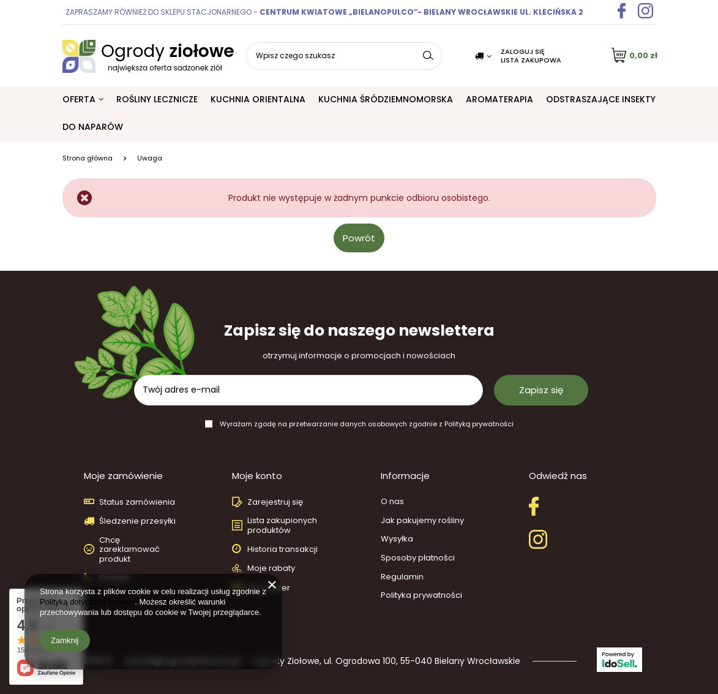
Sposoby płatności (418, 558)
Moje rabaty (271, 568)
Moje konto (257, 476)
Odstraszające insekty (601, 99)
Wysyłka (397, 539)
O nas (392, 502)
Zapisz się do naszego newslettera (359, 340)
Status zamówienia (137, 502)
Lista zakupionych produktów (282, 525)
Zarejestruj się (275, 502)
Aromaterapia (499, 99)
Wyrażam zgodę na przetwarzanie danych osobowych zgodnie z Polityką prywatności (367, 424)
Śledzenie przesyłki (137, 521)
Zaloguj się (523, 51)
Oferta (78, 99)
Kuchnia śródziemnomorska (385, 99)
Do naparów (92, 127)
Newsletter (268, 588)
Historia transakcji (282, 549)
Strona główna (87, 158)
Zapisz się (541, 389)
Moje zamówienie (123, 476)
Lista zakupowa (531, 60)
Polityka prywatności (421, 595)
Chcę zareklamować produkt (129, 549)
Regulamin (402, 577)
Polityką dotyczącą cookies (87, 601)
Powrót (359, 238)
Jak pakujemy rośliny (422, 521)
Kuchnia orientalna (258, 99)
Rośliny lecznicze (157, 99)
